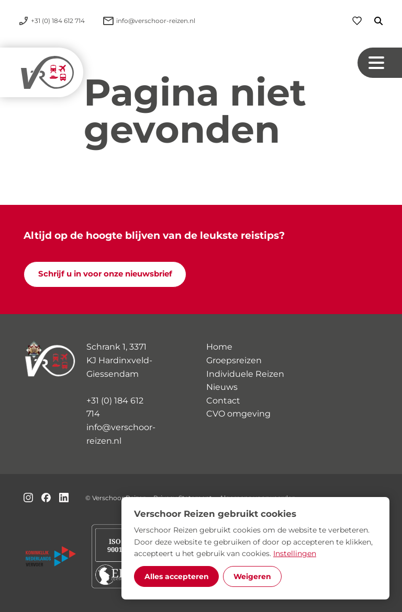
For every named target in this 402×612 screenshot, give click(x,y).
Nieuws (222, 387)
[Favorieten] (357, 20)
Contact (223, 401)
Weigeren (252, 576)
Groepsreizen (234, 360)
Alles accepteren (176, 576)
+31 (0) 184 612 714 (114, 407)
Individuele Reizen (245, 374)
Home (219, 347)
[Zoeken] (372, 20)
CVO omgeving (238, 414)
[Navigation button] (380, 63)
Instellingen (294, 553)
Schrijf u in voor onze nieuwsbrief (105, 274)
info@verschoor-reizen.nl (120, 434)
